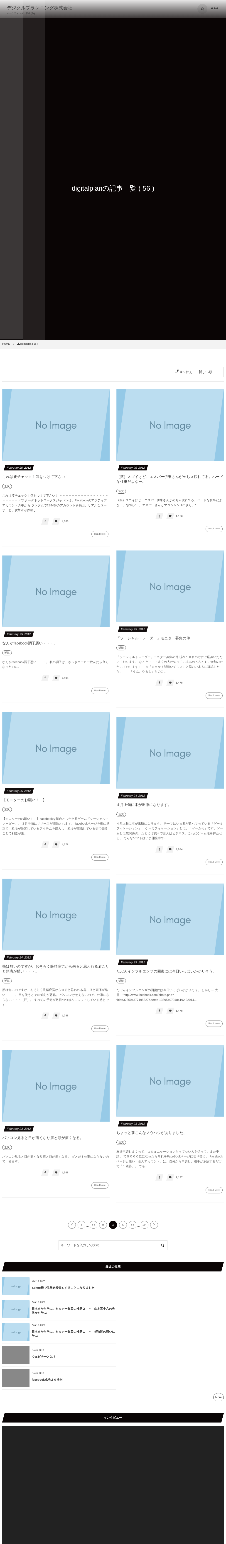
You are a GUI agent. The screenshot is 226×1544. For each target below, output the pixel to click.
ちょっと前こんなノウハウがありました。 (151, 1136)
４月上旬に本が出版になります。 (144, 808)
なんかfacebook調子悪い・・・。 (29, 646)
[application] (113, 1442)
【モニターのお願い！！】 (24, 803)
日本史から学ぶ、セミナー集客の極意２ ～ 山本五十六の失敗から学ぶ (182, 1287)
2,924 (179, 852)
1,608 (65, 521)
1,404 (65, 681)
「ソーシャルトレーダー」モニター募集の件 (153, 641)
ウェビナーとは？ (154, 1310)
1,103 (179, 516)
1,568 (65, 1175)
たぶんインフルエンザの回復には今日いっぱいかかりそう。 (166, 974)
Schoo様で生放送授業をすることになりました (63, 1287)
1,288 (65, 1019)
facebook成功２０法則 (47, 1333)
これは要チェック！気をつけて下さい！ (35, 477)
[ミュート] (210, 1500)
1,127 (179, 1180)
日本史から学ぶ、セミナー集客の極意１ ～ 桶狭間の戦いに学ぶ (72, 1310)
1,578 (65, 847)
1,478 (179, 686)
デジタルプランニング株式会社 (39, 8)
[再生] (8, 1500)
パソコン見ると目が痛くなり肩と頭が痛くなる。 (43, 1141)
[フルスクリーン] (218, 1500)
